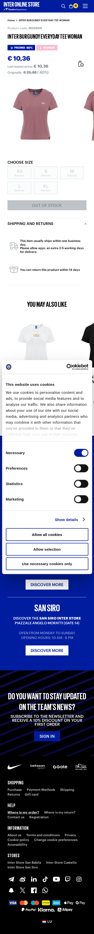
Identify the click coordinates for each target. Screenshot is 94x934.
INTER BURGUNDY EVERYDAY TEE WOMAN (44, 20)
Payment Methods (41, 790)
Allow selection (47, 549)
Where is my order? (23, 812)
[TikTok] (45, 879)
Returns (14, 794)
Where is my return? (59, 812)
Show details (66, 519)
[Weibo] (22, 879)
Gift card (31, 794)
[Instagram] (79, 879)
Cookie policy (18, 840)
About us (14, 835)
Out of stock (47, 205)
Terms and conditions (43, 835)
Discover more (47, 584)
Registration (39, 817)
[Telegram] (11, 879)
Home (11, 20)
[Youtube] (56, 879)
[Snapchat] (11, 890)
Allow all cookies (47, 534)
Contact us (16, 817)
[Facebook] (34, 890)
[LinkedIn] (34, 879)
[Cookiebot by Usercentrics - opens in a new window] (67, 367)
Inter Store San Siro (23, 867)
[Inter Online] (22, 6)
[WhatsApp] (45, 890)
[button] (47, 922)
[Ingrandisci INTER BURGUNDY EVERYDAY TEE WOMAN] (35, 114)
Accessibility (17, 844)
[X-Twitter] (22, 890)
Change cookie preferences (55, 840)
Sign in (47, 736)
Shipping (67, 790)
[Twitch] (67, 879)
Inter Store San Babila (24, 862)
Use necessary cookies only (47, 564)
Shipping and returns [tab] (30, 223)
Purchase (15, 790)
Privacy (70, 835)
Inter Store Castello (61, 862)
